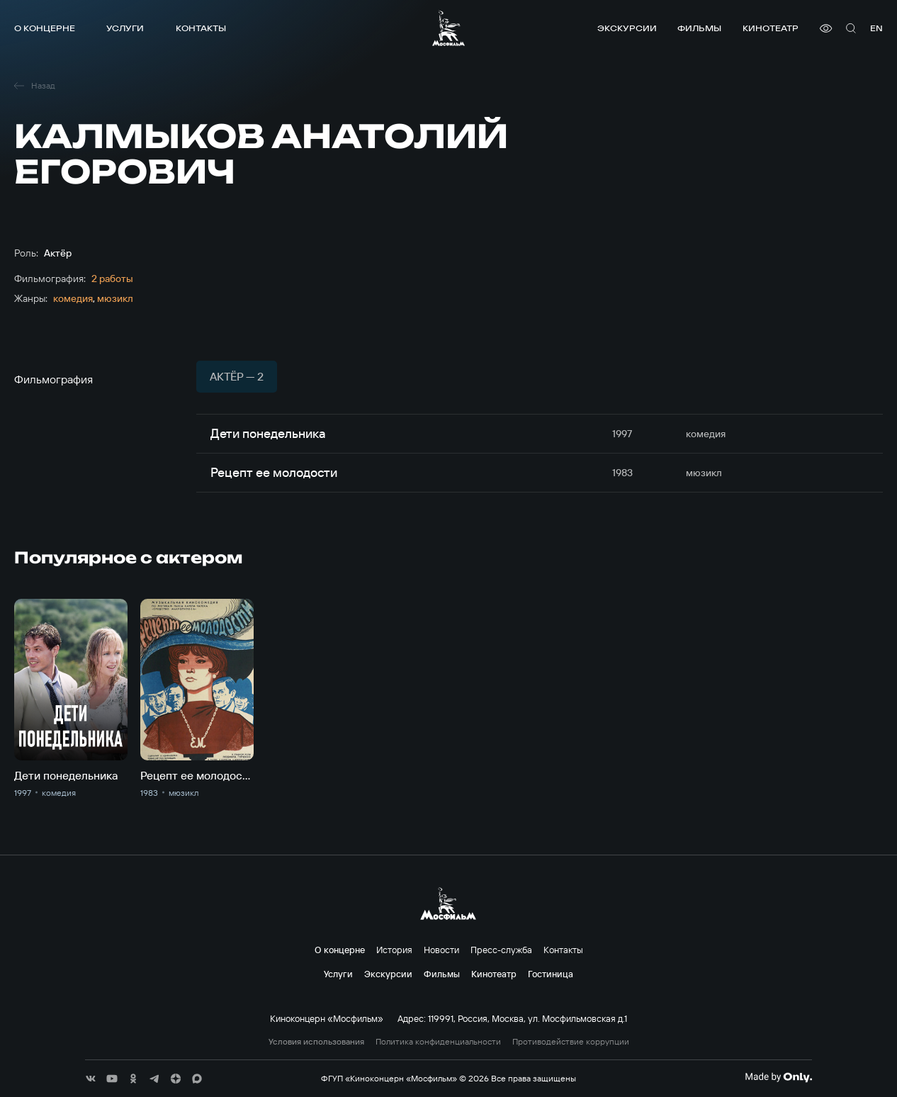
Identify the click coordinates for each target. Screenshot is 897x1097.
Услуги (125, 28)
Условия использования (316, 1042)
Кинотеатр (771, 28)
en (876, 28)
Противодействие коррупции (570, 1042)
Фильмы (699, 28)
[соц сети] (90, 1078)
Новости (441, 949)
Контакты (201, 28)
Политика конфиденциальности (438, 1042)
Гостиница (550, 973)
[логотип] (448, 28)
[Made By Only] (778, 1077)
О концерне (44, 28)
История (394, 949)
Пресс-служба (501, 949)
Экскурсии (627, 28)
